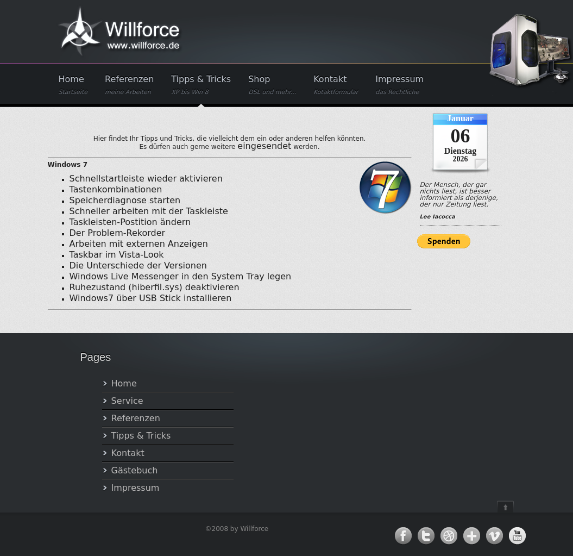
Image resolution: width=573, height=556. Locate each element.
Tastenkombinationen (116, 189)
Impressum (399, 85)
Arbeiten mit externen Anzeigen (139, 244)
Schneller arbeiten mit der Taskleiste (149, 211)
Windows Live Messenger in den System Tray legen (181, 276)
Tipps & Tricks (201, 85)
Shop (272, 85)
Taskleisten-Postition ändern (130, 222)
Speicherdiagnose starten (125, 200)
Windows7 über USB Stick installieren (151, 298)
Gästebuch (134, 470)
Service (127, 401)
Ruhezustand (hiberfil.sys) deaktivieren (155, 287)
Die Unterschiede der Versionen (138, 265)
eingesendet (264, 146)
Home (73, 85)
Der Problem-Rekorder (118, 233)
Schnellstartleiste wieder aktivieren (146, 178)
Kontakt (335, 85)
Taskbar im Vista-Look (117, 254)
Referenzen (129, 85)
